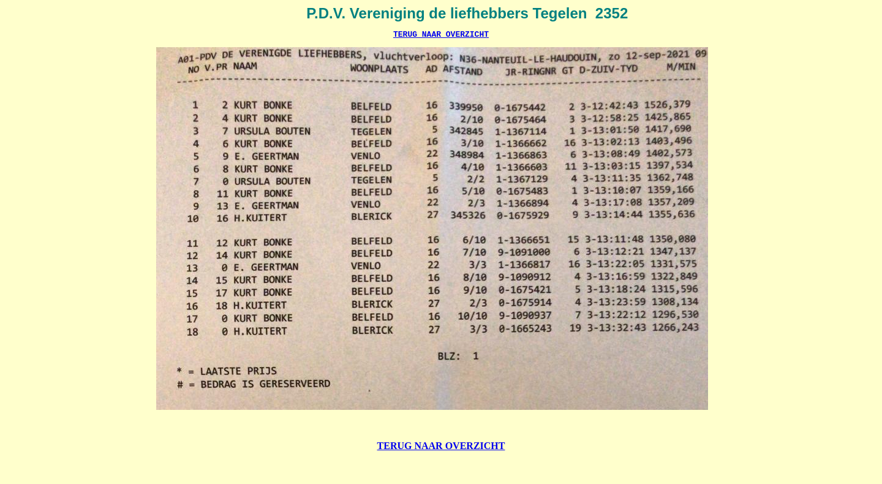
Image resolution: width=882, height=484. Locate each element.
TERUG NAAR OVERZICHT (441, 35)
